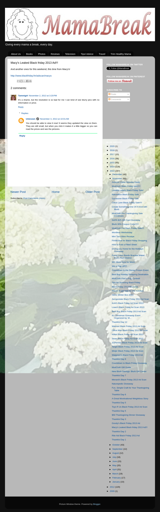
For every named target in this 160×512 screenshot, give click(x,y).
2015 (112, 162)
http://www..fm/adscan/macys (31, 75)
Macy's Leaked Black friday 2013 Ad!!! (130, 427)
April (114, 469)
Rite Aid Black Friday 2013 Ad (126, 435)
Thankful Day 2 (119, 431)
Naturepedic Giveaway (122, 384)
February (116, 478)
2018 (112, 150)
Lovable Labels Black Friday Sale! (128, 190)
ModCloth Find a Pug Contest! (126, 278)
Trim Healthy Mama (121, 54)
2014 (112, 167)
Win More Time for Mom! (123, 262)
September (117, 449)
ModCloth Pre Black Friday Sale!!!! (128, 228)
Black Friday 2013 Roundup (125, 287)
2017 (112, 154)
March (115, 473)
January (116, 482)
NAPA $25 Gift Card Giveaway (126, 220)
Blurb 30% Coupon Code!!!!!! (125, 224)
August (116, 453)
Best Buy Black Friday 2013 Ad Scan (129, 311)
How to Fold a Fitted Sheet (124, 244)
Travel (102, 54)
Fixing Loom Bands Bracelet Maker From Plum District (128, 256)
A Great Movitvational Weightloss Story (130, 398)
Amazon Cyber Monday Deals (126, 182)
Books (29, 54)
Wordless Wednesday (122, 232)
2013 (112, 171)
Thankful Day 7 (119, 375)
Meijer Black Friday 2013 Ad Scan (128, 351)
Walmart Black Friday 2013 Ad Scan (129, 326)
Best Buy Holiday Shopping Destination (130, 274)
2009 (112, 491)
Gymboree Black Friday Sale (125, 198)
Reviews (55, 54)
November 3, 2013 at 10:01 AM (54, 119)
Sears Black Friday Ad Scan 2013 (127, 338)
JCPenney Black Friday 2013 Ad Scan (130, 342)
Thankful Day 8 (119, 359)
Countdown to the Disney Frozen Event (130, 270)
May (114, 465)
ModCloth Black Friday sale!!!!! (126, 186)
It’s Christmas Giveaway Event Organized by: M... (126, 316)
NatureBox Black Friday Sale (125, 194)
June (115, 461)
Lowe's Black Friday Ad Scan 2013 (128, 307)
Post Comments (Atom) (34, 198)
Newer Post (18, 191)
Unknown (30, 119)
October (116, 445)
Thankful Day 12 (119, 322)
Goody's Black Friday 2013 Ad (126, 423)
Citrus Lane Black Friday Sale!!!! (127, 202)
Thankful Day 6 (119, 394)
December (117, 174)
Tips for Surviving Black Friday (126, 282)
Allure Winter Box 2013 (122, 295)
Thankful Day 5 (119, 402)
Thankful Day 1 (119, 439)
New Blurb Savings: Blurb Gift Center (129, 371)
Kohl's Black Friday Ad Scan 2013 (127, 303)
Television (70, 54)
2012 (112, 487)
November (117, 178)
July (114, 457)
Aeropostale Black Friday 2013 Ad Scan (130, 299)
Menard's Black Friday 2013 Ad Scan (129, 379)
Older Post (93, 191)
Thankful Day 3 (119, 419)
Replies (24, 113)
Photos (41, 54)
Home (56, 191)
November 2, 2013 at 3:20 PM (43, 95)
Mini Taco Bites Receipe (123, 236)
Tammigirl (23, 95)
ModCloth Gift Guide (121, 367)
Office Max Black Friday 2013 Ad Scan (130, 330)
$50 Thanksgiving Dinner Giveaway (128, 415)
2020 (112, 146)
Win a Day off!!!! (119, 266)
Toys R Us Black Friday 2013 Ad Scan (129, 407)
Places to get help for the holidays (128, 291)
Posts (112, 94)
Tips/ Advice (87, 54)
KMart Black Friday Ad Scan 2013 (127, 334)
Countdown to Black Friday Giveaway (129, 363)
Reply (21, 107)
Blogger (96, 504)
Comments (114, 99)
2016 (112, 158)
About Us (16, 54)
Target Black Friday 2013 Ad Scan (128, 347)
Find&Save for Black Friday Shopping (129, 240)
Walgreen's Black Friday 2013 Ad (127, 355)
